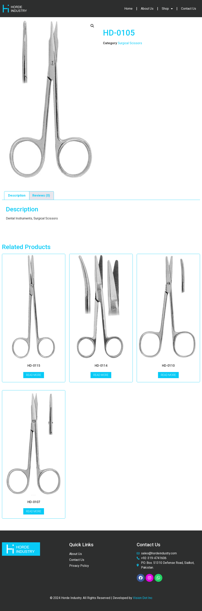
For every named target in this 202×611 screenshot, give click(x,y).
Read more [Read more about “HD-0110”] (168, 375)
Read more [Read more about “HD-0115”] (33, 375)
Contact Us (188, 8)
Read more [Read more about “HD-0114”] (100, 375)
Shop (167, 8)
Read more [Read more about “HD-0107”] (33, 511)
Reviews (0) (41, 195)
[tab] (16, 195)
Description (16, 195)
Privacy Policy (79, 566)
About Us (147, 8)
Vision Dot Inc (142, 598)
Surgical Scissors (130, 43)
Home (128, 8)
